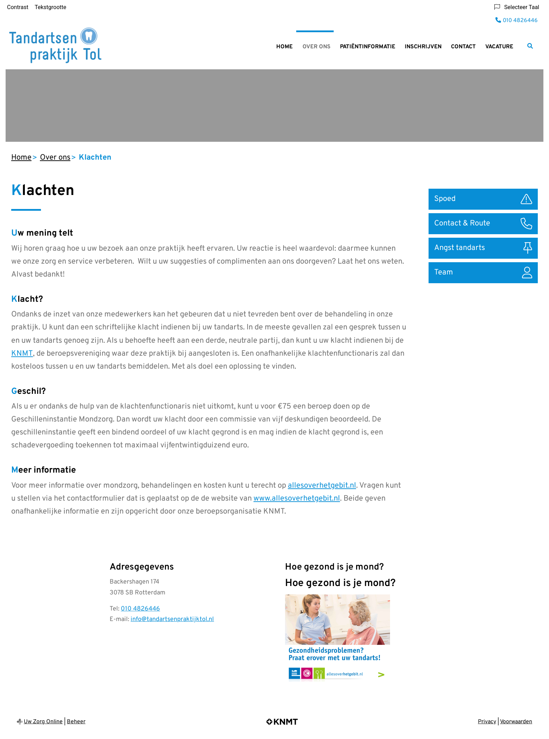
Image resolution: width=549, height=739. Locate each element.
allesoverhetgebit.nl (322, 485)
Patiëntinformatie (367, 46)
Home (284, 46)
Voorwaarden (516, 721)
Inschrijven (423, 46)
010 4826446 (140, 609)
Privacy (487, 721)
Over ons (317, 46)
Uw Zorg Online (43, 721)
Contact (463, 46)
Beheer (76, 721)
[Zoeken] (530, 46)
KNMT (22, 353)
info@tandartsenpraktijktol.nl (172, 619)
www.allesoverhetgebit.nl (296, 498)
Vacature (499, 46)
